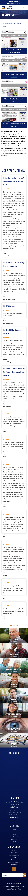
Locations (14, 857)
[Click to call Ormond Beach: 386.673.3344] (14, 3)
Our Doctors (14, 852)
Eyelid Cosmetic (14, 836)
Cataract (14, 829)
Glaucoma (14, 832)
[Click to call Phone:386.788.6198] (14, 807)
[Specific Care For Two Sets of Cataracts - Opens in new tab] (14, 67)
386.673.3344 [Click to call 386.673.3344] (18, 889)
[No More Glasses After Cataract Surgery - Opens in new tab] (14, 116)
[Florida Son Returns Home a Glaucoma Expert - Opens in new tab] (14, 42)
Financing (4, 26)
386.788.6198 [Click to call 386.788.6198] (10, 889)
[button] (24, 7)
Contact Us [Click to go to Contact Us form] (14, 860)
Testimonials (17, 23)
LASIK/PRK (14, 839)
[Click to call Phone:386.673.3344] (14, 817)
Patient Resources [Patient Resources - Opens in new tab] (14, 855)
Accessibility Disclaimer (14, 862)
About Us (14, 850)
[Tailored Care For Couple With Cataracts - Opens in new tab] (14, 91)
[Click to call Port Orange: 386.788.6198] (14, 1)
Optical (14, 841)
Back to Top (14, 864)
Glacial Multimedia (17, 883)
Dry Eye (14, 834)
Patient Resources (6, 23)
